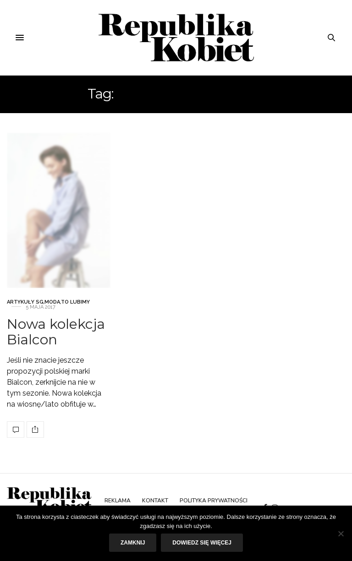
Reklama (117, 500)
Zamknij (133, 542)
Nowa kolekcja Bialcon (56, 336)
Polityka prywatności (214, 500)
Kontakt (155, 500)
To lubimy (75, 306)
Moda (52, 306)
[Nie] (340, 533)
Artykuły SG (25, 306)
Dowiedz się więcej (201, 542)
